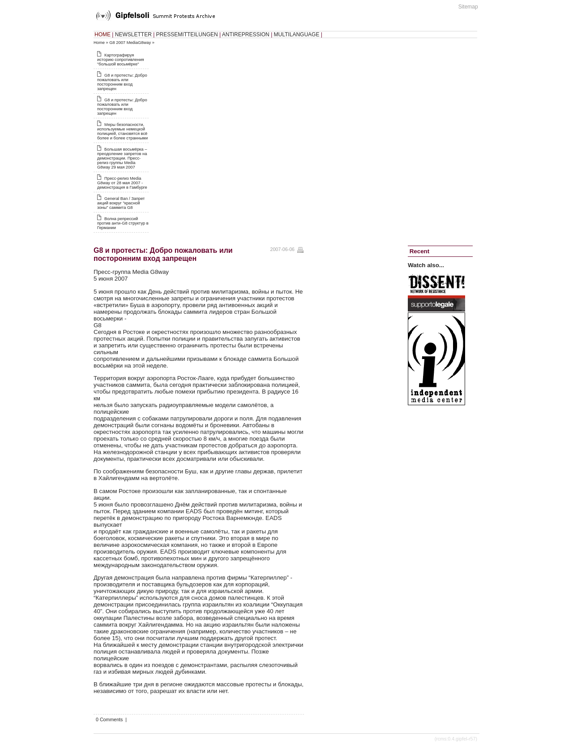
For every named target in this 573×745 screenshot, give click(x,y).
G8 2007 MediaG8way (130, 42)
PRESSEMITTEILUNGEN (187, 34)
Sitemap (468, 7)
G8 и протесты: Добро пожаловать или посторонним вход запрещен (122, 82)
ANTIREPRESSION (245, 34)
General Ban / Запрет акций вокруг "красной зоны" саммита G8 (121, 203)
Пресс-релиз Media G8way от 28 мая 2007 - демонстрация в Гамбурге (122, 183)
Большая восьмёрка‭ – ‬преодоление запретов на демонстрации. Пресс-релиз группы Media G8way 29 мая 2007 (122, 158)
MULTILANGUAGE (297, 34)
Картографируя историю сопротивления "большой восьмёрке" (120, 59)
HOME (102, 34)
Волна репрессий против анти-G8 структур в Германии (123, 223)
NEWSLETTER (133, 34)
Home (99, 42)
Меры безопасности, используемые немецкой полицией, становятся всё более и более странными (122, 131)
